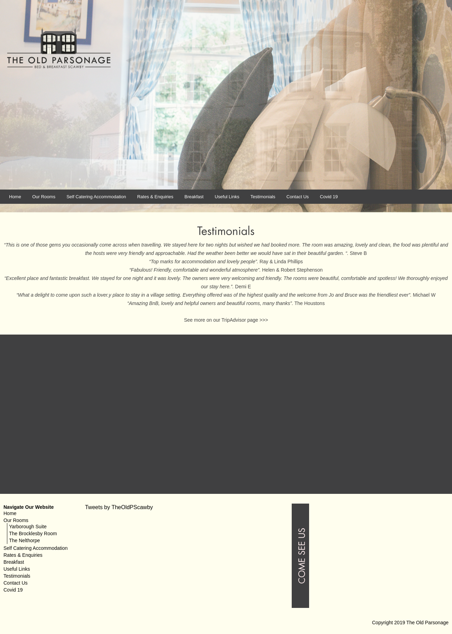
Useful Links (227, 196)
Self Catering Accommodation (96, 196)
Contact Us (297, 196)
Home (15, 196)
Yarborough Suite (28, 526)
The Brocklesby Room (33, 533)
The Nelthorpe (24, 540)
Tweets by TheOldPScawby (119, 507)
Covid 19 (329, 196)
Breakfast (193, 196)
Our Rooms (43, 196)
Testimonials (262, 196)
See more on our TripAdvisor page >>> (226, 320)
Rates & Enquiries (155, 196)
